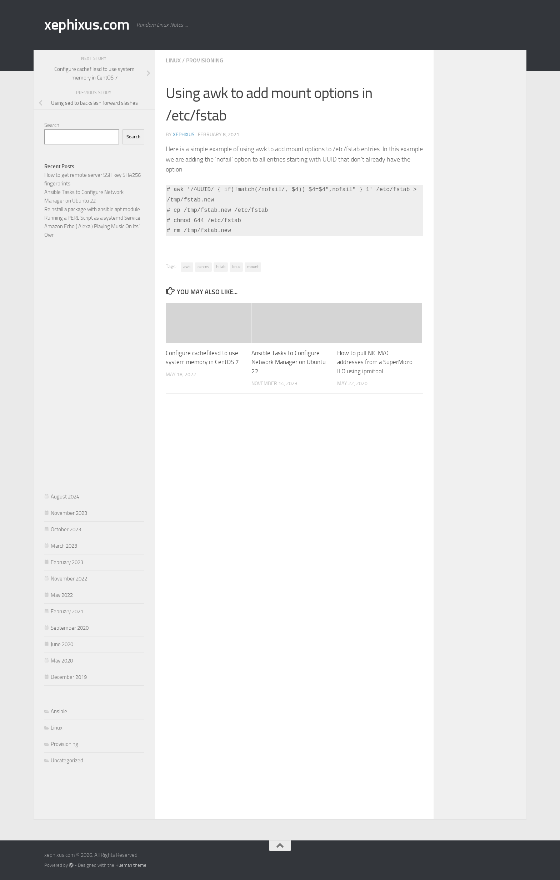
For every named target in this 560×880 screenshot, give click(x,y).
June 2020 (62, 644)
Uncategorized (67, 760)
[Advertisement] (94, 364)
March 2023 (64, 546)
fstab (220, 266)
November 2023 (69, 513)
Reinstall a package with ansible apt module (92, 209)
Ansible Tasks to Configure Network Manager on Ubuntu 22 (288, 362)
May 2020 (62, 661)
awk (187, 266)
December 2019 (69, 677)
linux (236, 266)
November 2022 (69, 578)
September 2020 (70, 628)
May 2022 (62, 595)
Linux (173, 60)
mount (253, 266)
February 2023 (67, 562)
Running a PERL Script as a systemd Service (92, 218)
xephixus (184, 135)
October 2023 (66, 529)
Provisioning (204, 60)
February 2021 (67, 611)
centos (203, 266)
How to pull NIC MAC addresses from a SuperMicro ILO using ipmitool (374, 362)
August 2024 (65, 496)
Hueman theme (130, 865)
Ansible (59, 711)
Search (51, 125)
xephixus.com (86, 25)
